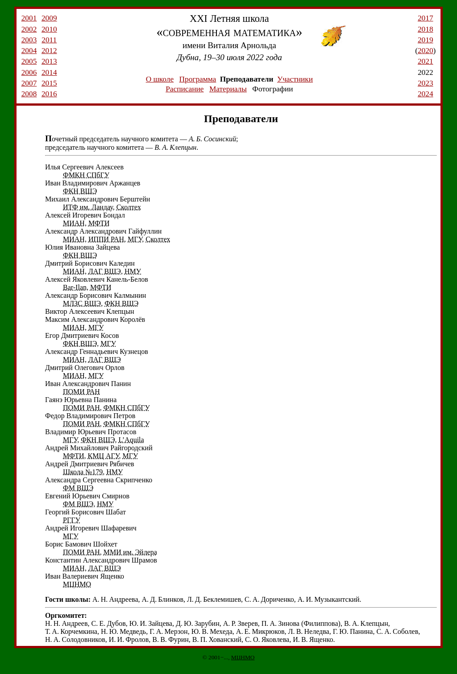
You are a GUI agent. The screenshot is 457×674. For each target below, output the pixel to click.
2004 (29, 50)
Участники (295, 79)
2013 (49, 61)
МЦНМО (243, 657)
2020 (425, 50)
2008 (29, 94)
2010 (49, 29)
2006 (29, 72)
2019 (425, 40)
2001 (29, 18)
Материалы (228, 89)
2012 (49, 50)
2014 (49, 72)
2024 (425, 94)
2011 (49, 40)
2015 (49, 83)
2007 (29, 83)
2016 (49, 94)
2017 (425, 18)
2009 (49, 18)
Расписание (185, 89)
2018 (425, 29)
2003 (29, 40)
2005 (29, 61)
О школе (160, 79)
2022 (425, 72)
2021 (425, 61)
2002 (29, 29)
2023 (425, 83)
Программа (197, 79)
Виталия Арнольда (242, 45)
